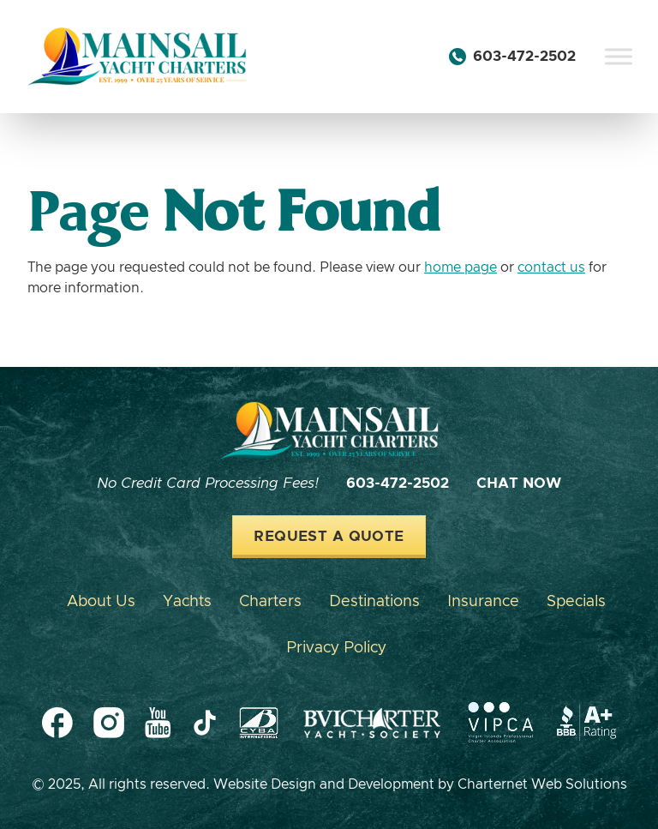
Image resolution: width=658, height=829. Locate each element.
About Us (101, 602)
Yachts (187, 602)
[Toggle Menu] (618, 56)
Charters (270, 602)
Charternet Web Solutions (542, 784)
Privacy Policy (336, 648)
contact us (551, 267)
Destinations (374, 602)
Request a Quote (329, 537)
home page (460, 267)
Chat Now (518, 483)
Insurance (483, 602)
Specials (576, 602)
